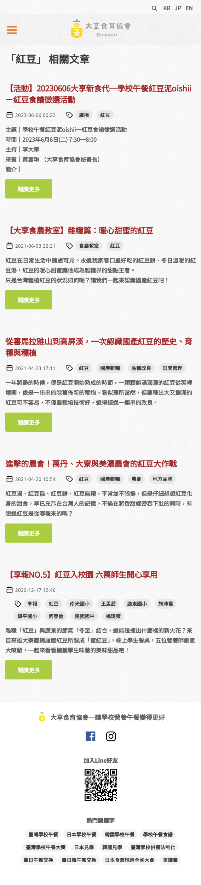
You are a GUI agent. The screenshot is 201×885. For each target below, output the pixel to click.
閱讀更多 (34, 191)
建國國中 (84, 616)
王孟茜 (108, 603)
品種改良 (141, 367)
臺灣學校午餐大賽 (45, 847)
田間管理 (172, 367)
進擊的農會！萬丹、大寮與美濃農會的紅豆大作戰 (91, 463)
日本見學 (84, 847)
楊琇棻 (113, 616)
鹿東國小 (137, 603)
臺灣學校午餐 (43, 834)
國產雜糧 (110, 367)
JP (177, 8)
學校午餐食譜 (158, 834)
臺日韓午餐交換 (79, 859)
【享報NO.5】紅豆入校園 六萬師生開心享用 (81, 574)
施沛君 (165, 603)
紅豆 (105, 114)
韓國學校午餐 (119, 834)
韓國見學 (112, 847)
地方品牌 (162, 478)
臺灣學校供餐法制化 (153, 847)
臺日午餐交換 (38, 859)
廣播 (84, 114)
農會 (136, 478)
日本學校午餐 (81, 834)
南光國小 (80, 603)
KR (166, 8)
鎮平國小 (27, 616)
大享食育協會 (90, 738)
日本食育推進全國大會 (129, 859)
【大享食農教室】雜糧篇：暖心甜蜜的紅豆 (79, 230)
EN (189, 8)
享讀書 (170, 859)
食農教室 (89, 245)
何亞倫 (55, 616)
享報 (32, 603)
